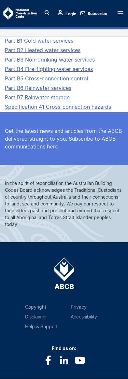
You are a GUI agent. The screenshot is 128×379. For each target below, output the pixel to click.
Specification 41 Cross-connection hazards (58, 107)
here (52, 146)
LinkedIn (64, 360)
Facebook (48, 360)
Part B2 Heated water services (42, 50)
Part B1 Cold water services (39, 40)
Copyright (35, 307)
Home (15, 13)
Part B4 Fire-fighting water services (49, 69)
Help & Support (41, 326)
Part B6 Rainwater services (38, 88)
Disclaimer (36, 316)
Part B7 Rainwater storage (37, 97)
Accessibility (84, 316)
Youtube (80, 360)
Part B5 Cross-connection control (46, 78)
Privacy (79, 307)
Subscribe (97, 13)
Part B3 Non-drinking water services (50, 59)
